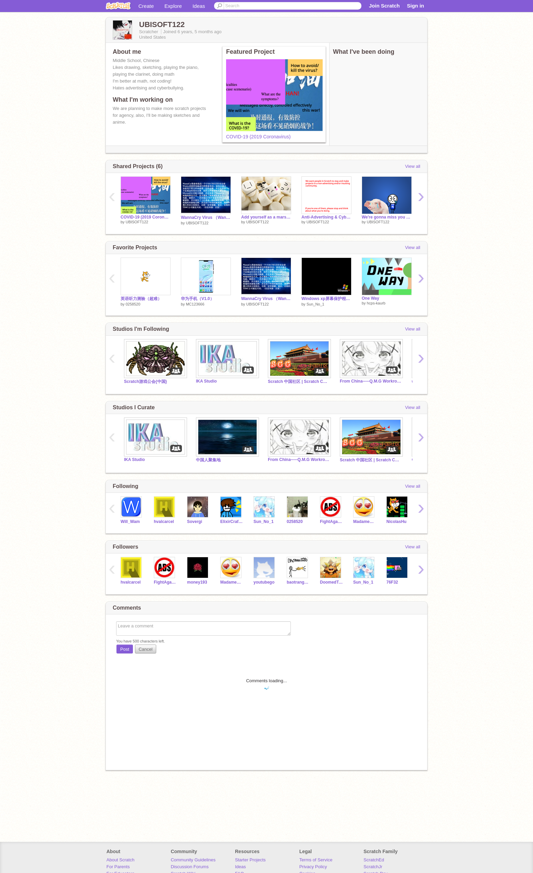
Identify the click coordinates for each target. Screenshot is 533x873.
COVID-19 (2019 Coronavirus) (258, 136)
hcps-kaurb (376, 303)
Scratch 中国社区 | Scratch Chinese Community (299, 381)
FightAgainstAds (331, 521)
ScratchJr (372, 866)
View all (412, 166)
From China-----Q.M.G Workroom (370, 381)
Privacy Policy (313, 866)
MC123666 (195, 304)
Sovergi (194, 521)
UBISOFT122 (137, 222)
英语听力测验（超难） (141, 298)
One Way (370, 298)
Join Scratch (384, 6)
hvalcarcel (164, 521)
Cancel (145, 649)
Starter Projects (250, 859)
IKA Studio (206, 381)
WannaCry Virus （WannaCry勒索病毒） (206, 217)
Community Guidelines (193, 859)
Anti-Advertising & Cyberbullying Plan (326, 217)
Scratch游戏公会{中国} (145, 381)
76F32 (392, 582)
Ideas (199, 6)
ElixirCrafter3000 (231, 521)
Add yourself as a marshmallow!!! (266, 217)
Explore (173, 6)
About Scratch (121, 859)
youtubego (263, 582)
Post (124, 649)
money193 (197, 582)
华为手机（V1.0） (197, 298)
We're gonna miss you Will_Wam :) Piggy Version (387, 217)
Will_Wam (130, 521)
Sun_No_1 (315, 304)
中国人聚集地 (208, 460)
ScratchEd (373, 859)
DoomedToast (331, 582)
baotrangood (298, 582)
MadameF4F (364, 521)
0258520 (133, 304)
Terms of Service (316, 859)
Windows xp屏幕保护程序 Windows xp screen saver (326, 298)
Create (146, 6)
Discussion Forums (190, 866)
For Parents (118, 866)
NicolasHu (396, 521)
